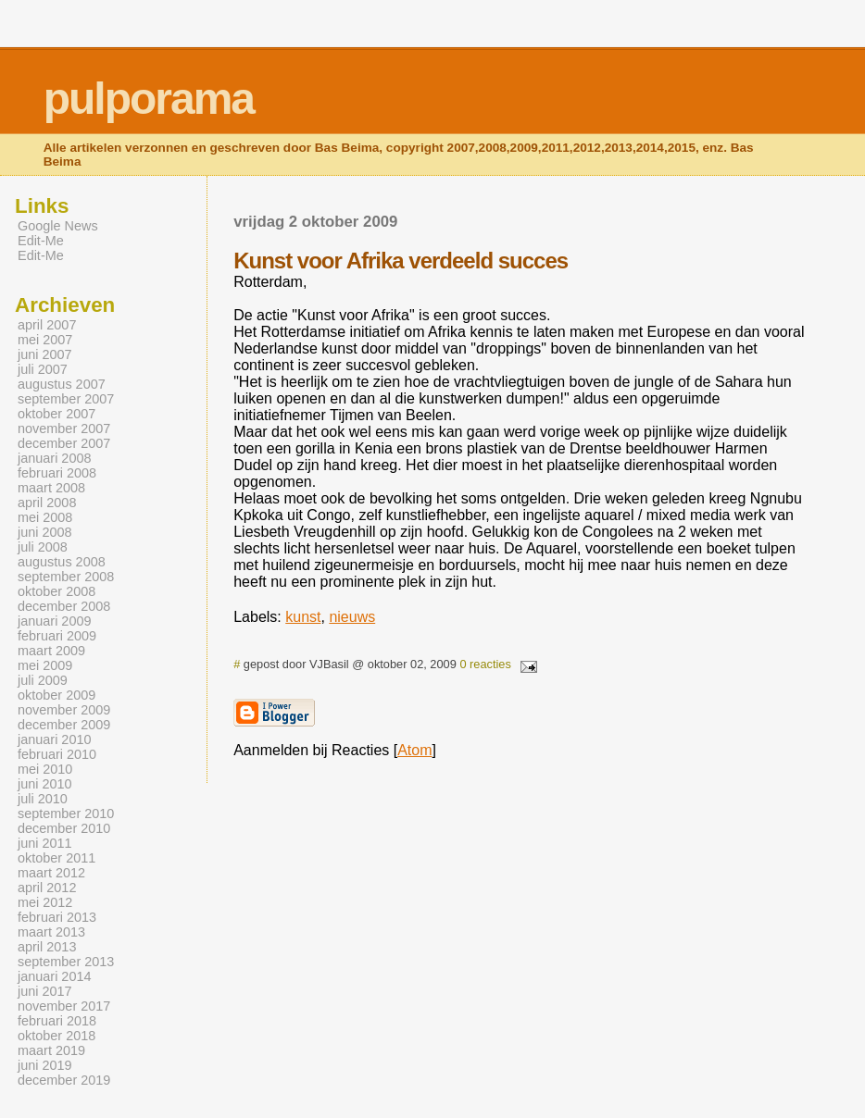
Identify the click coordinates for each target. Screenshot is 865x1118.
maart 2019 (51, 1050)
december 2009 (64, 724)
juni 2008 (45, 532)
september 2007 (66, 398)
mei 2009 (45, 665)
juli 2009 (43, 680)
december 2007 (64, 443)
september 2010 (66, 813)
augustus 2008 (62, 561)
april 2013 (47, 946)
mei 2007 (45, 339)
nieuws (352, 617)
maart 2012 (51, 872)
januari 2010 (54, 739)
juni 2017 (45, 991)
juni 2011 (45, 843)
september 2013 (66, 961)
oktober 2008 (56, 591)
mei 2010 (45, 769)
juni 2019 (45, 1065)
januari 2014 (54, 976)
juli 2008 (43, 547)
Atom (414, 750)
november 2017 (64, 1006)
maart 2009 (51, 650)
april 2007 (47, 324)
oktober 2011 (56, 858)
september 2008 (66, 576)
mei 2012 (45, 902)
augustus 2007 (62, 384)
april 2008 (47, 502)
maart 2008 (51, 487)
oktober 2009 (56, 695)
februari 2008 (57, 473)
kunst (302, 617)
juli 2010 (43, 798)
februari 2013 (57, 917)
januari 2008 (54, 458)
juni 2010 (45, 783)
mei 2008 (45, 517)
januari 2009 (54, 621)
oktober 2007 (56, 413)
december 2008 (64, 606)
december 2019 (64, 1080)
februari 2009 (57, 635)
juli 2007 (43, 369)
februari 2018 (57, 1020)
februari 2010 (57, 754)
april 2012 (47, 887)
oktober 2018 (56, 1035)
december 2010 (64, 828)
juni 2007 (45, 354)
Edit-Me (41, 240)
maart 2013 (51, 932)
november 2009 (64, 709)
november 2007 (64, 428)
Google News (58, 225)
